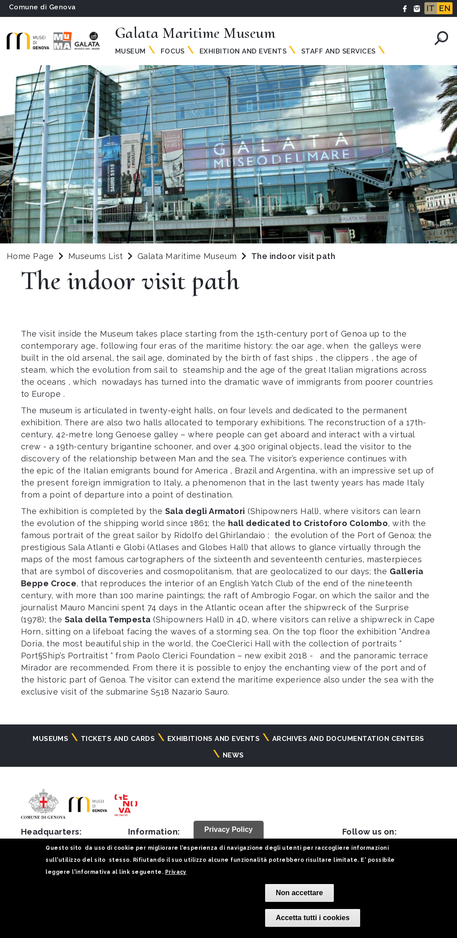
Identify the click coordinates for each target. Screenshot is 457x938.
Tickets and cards (118, 739)
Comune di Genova (42, 7)
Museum (130, 51)
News (233, 755)
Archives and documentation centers (348, 739)
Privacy (176, 872)
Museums (50, 739)
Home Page (30, 256)
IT (431, 8)
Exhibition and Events (243, 51)
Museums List (95, 256)
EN (444, 8)
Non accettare (299, 893)
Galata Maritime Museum (188, 256)
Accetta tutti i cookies (312, 918)
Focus (173, 51)
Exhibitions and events (213, 739)
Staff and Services (338, 51)
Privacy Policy (228, 829)
